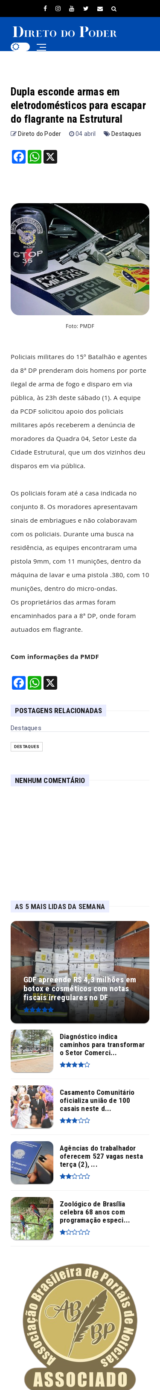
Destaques (126, 133)
